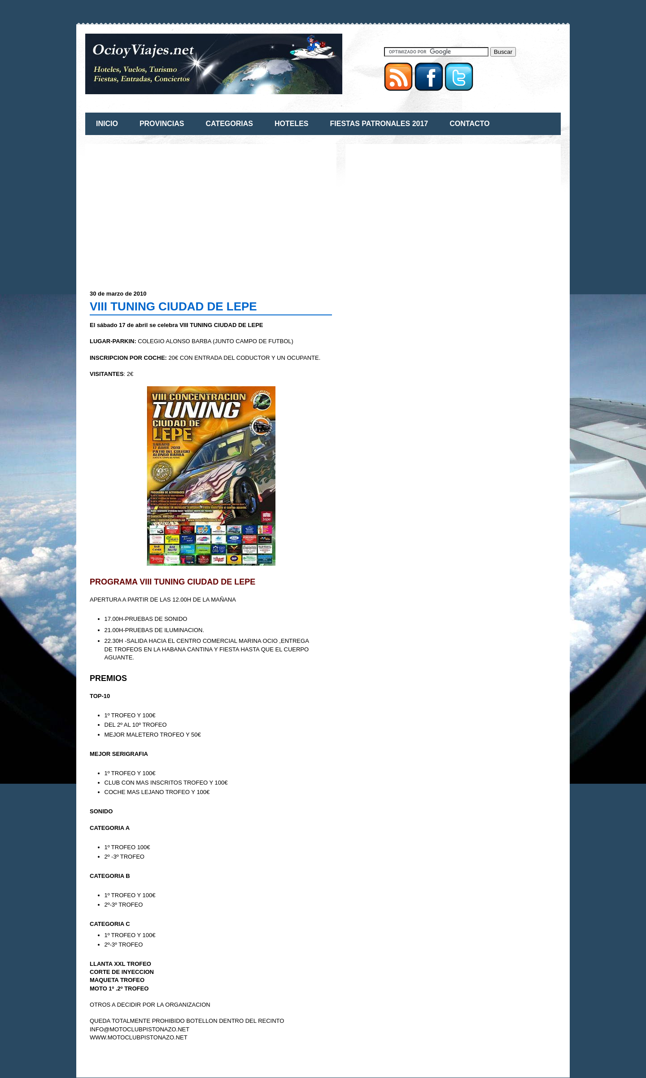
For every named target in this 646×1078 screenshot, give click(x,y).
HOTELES (292, 123)
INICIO (107, 123)
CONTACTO (469, 123)
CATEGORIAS (229, 123)
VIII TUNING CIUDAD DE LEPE (173, 306)
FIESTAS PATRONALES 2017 (379, 123)
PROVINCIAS (162, 123)
